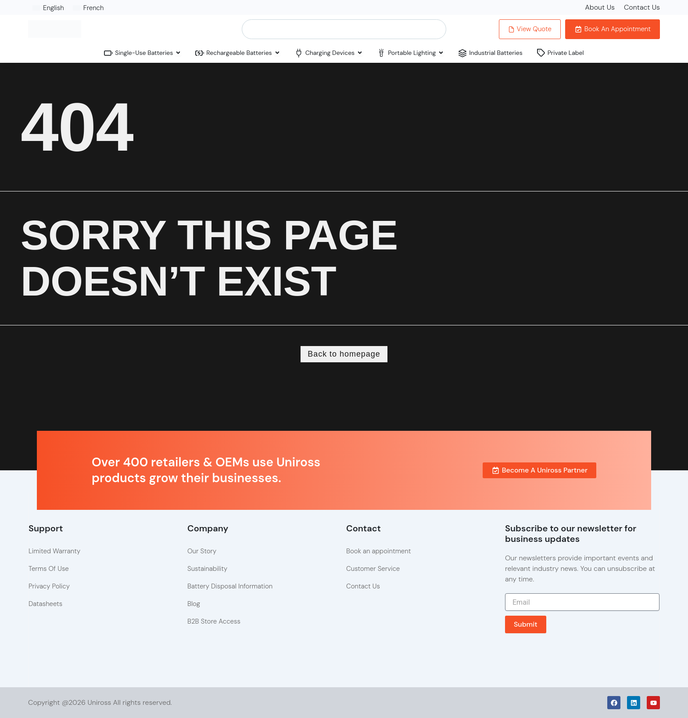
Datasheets (45, 603)
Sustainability (207, 568)
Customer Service (373, 568)
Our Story (201, 551)
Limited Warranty (54, 551)
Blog (193, 603)
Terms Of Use (49, 568)
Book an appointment (378, 551)
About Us (600, 7)
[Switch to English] (48, 7)
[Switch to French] (88, 7)
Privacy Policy (49, 586)
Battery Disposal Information (229, 586)
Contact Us (642, 7)
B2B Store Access (213, 621)
